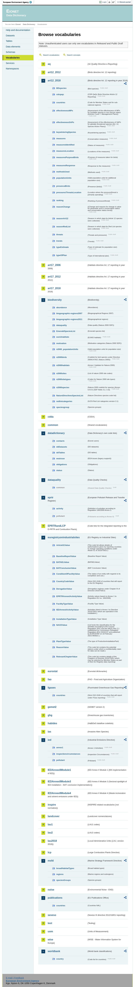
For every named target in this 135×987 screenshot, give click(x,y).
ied (49, 740)
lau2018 (52, 841)
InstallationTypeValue (66, 619)
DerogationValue (64, 589)
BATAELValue (62, 562)
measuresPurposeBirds (67, 157)
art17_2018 (54, 288)
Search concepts (73, 55)
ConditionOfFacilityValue (68, 574)
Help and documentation (18, 30)
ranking (59, 200)
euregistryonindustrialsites (64, 537)
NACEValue (61, 625)
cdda (50, 416)
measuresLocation (65, 151)
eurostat (52, 671)
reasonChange (63, 207)
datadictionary (56, 433)
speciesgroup (62, 407)
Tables (9, 41)
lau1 (50, 824)
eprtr (50, 497)
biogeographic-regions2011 (69, 319)
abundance (61, 307)
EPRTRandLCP (57, 526)
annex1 (59, 747)
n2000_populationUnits (67, 349)
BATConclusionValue (66, 568)
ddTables (60, 452)
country (60, 959)
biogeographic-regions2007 (69, 313)
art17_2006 (54, 265)
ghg (50, 715)
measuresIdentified (65, 145)
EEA (18, 2)
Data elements (13, 46)
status (59, 470)
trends (59, 241)
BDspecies (61, 88)
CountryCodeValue (65, 581)
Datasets (10, 35)
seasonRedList (63, 226)
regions (59, 874)
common (53, 425)
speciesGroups (63, 880)
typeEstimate (62, 247)
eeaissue (60, 458)
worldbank (54, 951)
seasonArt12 (62, 218)
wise (50, 939)
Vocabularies (13, 57)
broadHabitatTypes (65, 868)
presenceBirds (63, 186)
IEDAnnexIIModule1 (59, 770)
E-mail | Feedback (15, 978)
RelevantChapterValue (66, 656)
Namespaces (12, 68)
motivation (61, 343)
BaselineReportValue (66, 556)
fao (49, 679)
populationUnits (63, 178)
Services (10, 63)
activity (59, 508)
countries (60, 102)
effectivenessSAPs (65, 122)
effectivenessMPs (64, 110)
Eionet (18, 24)
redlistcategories (64, 401)
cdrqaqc (60, 94)
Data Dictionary (29, 24)
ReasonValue (62, 647)
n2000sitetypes (63, 379)
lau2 (50, 832)
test (50, 923)
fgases (52, 687)
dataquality (61, 325)
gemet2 (52, 707)
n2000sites (61, 373)
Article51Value (63, 545)
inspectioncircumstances (68, 754)
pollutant (60, 760)
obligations (61, 464)
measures (61, 138)
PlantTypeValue (63, 641)
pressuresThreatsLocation (68, 192)
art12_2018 (54, 80)
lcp (49, 852)
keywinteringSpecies (66, 132)
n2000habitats (62, 365)
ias (49, 731)
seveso (52, 915)
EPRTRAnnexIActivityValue (69, 596)
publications (55, 897)
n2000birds (61, 357)
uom (50, 931)
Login (104, 2)
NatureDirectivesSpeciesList (69, 395)
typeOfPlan (61, 255)
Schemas (10, 52)
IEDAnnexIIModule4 (59, 793)
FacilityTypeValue (64, 604)
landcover (53, 816)
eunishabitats (62, 337)
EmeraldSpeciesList (65, 331)
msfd (51, 860)
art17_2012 (54, 276)
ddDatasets (61, 447)
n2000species (62, 387)
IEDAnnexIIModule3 (59, 781)
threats (59, 234)
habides (52, 723)
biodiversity (55, 300)
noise (51, 889)
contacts (60, 441)
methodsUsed (62, 172)
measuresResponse (65, 165)
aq (49, 64)
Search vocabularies (51, 55)
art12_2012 (54, 72)
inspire (52, 804)
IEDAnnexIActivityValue (67, 610)
